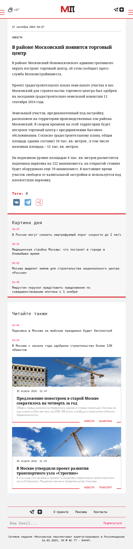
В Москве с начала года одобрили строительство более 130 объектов (62, 348)
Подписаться (112, 523)
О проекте (60, 512)
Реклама (81, 512)
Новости (17, 37)
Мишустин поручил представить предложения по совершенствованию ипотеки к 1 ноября (51, 289)
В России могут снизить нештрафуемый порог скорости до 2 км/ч (66, 235)
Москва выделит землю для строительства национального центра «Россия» (65, 270)
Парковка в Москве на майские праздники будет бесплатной (62, 331)
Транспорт (105, 487)
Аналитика (105, 421)
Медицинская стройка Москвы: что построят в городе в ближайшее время (58, 251)
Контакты (100, 512)
